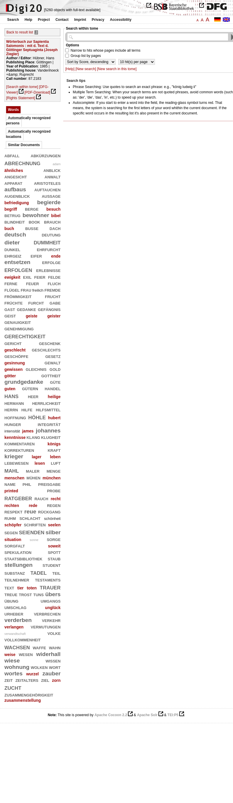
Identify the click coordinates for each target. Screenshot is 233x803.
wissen (52, 660)
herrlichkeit (46, 403)
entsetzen (17, 262)
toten (32, 588)
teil (56, 573)
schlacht (29, 518)
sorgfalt (14, 545)
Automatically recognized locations (28, 134)
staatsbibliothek (23, 558)
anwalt (53, 176)
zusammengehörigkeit (28, 695)
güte (55, 382)
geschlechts (46, 349)
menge (54, 471)
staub (54, 558)
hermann (14, 403)
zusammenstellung (22, 700)
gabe (55, 303)
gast (9, 309)
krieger (13, 456)
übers (52, 594)
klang (33, 437)
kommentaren (19, 443)
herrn (11, 409)
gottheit (51, 375)
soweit (54, 546)
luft (55, 463)
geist (10, 315)
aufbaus (15, 189)
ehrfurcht (49, 249)
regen (53, 505)
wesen (26, 654)
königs (54, 444)
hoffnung (15, 417)
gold (55, 369)
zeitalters (26, 680)
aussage (51, 196)
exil (27, 277)
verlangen (13, 627)
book (34, 222)
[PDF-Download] (37, 92)
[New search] (85, 69)
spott (54, 552)
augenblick (17, 196)
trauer (50, 587)
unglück (53, 607)
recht (56, 498)
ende (55, 256)
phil (27, 484)
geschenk (50, 343)
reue (30, 511)
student (51, 565)
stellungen (18, 565)
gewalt (53, 362)
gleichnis (36, 369)
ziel (45, 680)
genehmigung (19, 328)
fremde (53, 290)
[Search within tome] (22, 87)
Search (13, 20)
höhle (37, 417)
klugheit (50, 437)
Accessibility (120, 20)
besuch (53, 209)
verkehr (51, 620)
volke (54, 633)
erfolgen (18, 269)
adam (56, 164)
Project (44, 20)
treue (10, 594)
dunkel (12, 249)
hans (11, 396)
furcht (36, 303)
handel (52, 388)
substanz (14, 573)
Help (28, 20)
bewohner (36, 215)
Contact (62, 20)
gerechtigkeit (24, 336)
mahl (11, 470)
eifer (36, 256)
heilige (54, 396)
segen (11, 532)
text (9, 587)
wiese (12, 660)
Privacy (98, 20)
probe (53, 490)
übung (11, 601)
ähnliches (13, 170)
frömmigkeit (17, 296)
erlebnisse (48, 270)
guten (10, 388)
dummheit (47, 242)
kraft (54, 450)
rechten (11, 505)
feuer (32, 283)
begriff (10, 209)
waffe (39, 647)
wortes (13, 673)
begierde (48, 202)
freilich (37, 290)
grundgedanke (23, 382)
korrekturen (19, 450)
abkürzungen (46, 155)
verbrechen (47, 614)
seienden (31, 532)
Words (13, 110)
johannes (48, 430)
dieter (12, 242)
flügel (12, 290)
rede (33, 505)
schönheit (52, 518)
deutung (51, 234)
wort (55, 667)
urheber (13, 614)
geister (53, 316)
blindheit (14, 222)
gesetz (52, 356)
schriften (34, 524)
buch (9, 228)
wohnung (16, 667)
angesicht (15, 176)
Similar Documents (24, 145)
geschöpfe (16, 356)
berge (31, 209)
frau (26, 290)
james (27, 431)
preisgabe (49, 484)
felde (54, 277)
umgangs (51, 601)
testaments (47, 580)
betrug (12, 215)
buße (31, 228)
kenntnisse (15, 437)
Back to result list (19, 32)
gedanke (26, 309)
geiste (32, 316)
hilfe (27, 409)
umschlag (15, 607)
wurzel (32, 674)
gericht (13, 343)
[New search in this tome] (117, 69)
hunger (12, 424)
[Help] (69, 69)
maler (32, 471)
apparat (13, 183)
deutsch (15, 234)
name (10, 484)
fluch (54, 283)
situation (12, 539)
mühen (33, 477)
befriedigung (16, 202)
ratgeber (18, 498)
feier (39, 277)
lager (36, 456)
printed (11, 490)
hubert (54, 417)
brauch (52, 222)
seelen (54, 525)
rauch (41, 498)
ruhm (10, 518)
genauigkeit (17, 322)
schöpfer (12, 525)
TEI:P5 (173, 715)
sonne (34, 540)
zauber (52, 673)
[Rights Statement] (20, 98)
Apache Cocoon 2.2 (110, 715)
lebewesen (16, 463)
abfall (11, 155)
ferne (10, 283)
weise (10, 654)
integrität (49, 424)
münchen (51, 478)
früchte (13, 303)
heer (33, 396)
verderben (18, 620)
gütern (30, 388)
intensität (12, 431)
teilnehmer (16, 580)
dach (55, 228)
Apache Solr (147, 715)
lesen (40, 463)
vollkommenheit (22, 639)
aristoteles (47, 183)
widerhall (48, 654)
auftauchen (47, 189)
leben (55, 456)
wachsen (17, 647)
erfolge (51, 262)
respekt (13, 511)
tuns (38, 594)
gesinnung (14, 363)
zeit (8, 680)
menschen (14, 478)
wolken (39, 667)
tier (20, 588)
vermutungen (46, 626)
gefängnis (49, 309)
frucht (52, 296)
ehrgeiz (12, 256)
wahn (55, 647)
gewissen (13, 369)
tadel (39, 572)
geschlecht (15, 350)
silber (52, 532)
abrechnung (22, 163)
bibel (55, 215)
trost (25, 594)
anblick (52, 170)
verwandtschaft (15, 633)
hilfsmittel (48, 409)
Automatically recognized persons (28, 120)
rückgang (49, 511)
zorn (56, 680)
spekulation (17, 552)
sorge (53, 539)
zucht (12, 687)
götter (10, 375)
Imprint (80, 20)
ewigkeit (12, 277)
